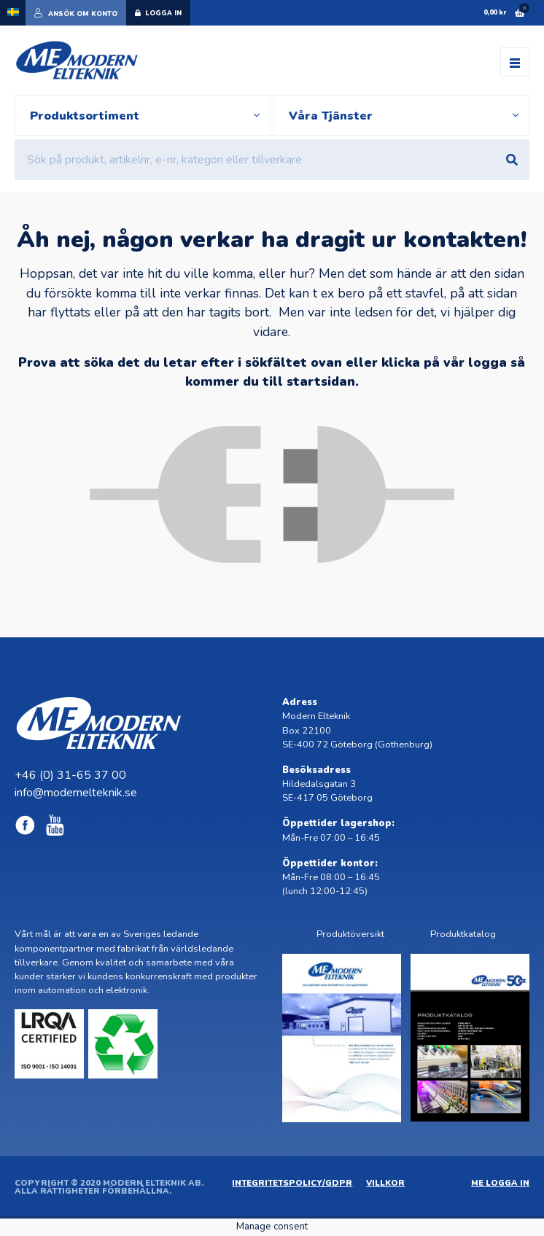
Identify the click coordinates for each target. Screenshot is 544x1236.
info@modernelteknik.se (76, 793)
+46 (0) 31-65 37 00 (70, 775)
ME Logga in (500, 1183)
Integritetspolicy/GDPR (292, 1183)
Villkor (385, 1183)
